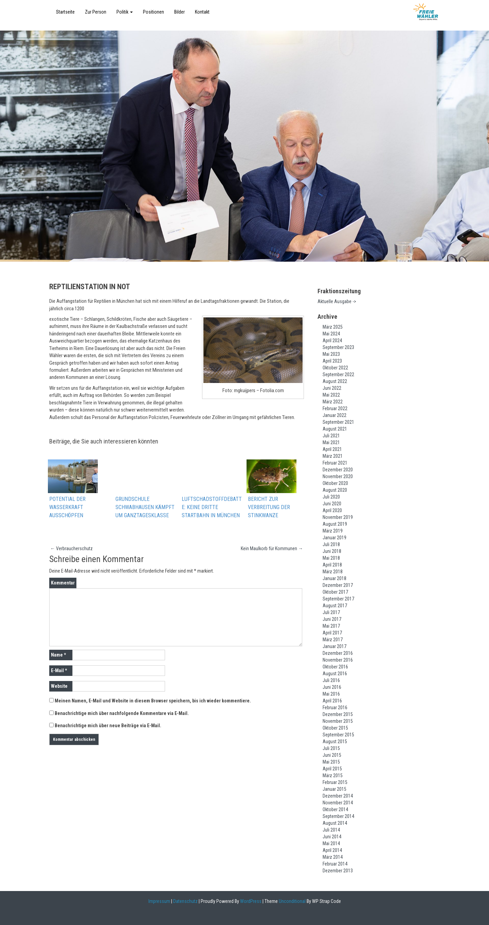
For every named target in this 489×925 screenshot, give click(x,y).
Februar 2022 (335, 408)
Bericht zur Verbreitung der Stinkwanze (269, 507)
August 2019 (335, 524)
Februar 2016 (335, 707)
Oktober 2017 (335, 592)
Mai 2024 (331, 333)
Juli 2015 (331, 748)
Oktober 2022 (335, 367)
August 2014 (335, 823)
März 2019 (333, 531)
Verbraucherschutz (71, 549)
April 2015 (332, 768)
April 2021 (332, 449)
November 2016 (338, 660)
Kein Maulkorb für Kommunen (272, 549)
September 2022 (338, 374)
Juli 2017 (331, 612)
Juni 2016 (332, 687)
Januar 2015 (334, 789)
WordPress (250, 901)
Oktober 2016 (335, 666)
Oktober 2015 (335, 728)
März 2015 (333, 775)
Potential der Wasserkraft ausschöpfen (67, 507)
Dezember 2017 (338, 585)
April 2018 (332, 565)
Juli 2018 (331, 544)
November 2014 (338, 802)
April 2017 (332, 632)
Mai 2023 (331, 354)
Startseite (65, 12)
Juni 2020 (332, 503)
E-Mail (59, 671)
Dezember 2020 (338, 469)
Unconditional (292, 901)
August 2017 (335, 605)
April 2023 (332, 361)
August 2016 (335, 673)
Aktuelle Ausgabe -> (337, 301)
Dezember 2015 (338, 714)
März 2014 (333, 857)
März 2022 (333, 401)
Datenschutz (185, 901)
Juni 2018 (332, 551)
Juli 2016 (331, 680)
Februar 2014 (335, 864)
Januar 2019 (334, 537)
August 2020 (335, 490)
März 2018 (333, 571)
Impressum (159, 901)
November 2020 (338, 476)
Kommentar (63, 583)
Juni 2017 (332, 619)
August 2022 (335, 381)
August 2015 (335, 741)
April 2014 (332, 850)
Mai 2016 (331, 694)
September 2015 (338, 734)
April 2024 (332, 340)
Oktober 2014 (335, 809)
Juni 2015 (332, 755)
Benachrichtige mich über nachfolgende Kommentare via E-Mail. (122, 713)
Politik (124, 12)
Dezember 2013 (338, 870)
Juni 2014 (332, 836)
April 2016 (332, 700)
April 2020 (332, 510)
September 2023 (338, 347)
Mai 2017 (331, 626)
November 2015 (338, 721)
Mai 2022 (331, 395)
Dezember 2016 (338, 653)
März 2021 (333, 456)
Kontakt (202, 12)
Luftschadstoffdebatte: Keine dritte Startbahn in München (212, 507)
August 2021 (335, 429)
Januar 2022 (334, 415)
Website (59, 686)
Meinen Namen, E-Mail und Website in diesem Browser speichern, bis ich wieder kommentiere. (153, 701)
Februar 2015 (335, 782)
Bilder (179, 12)
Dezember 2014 (338, 796)
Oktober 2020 (335, 483)
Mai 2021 (331, 442)
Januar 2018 (334, 578)
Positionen (153, 12)
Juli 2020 (331, 497)
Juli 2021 (331, 435)
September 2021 (338, 422)
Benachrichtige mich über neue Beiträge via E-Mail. (108, 726)
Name (58, 655)
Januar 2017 (334, 646)
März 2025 (333, 327)
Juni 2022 (332, 388)
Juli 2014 (331, 830)
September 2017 (338, 598)
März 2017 (333, 639)
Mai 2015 (331, 762)
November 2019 (338, 517)
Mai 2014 (331, 843)
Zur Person (95, 12)
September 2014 (338, 816)
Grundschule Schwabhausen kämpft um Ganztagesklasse (145, 507)
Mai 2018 (331, 558)
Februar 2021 (335, 463)
